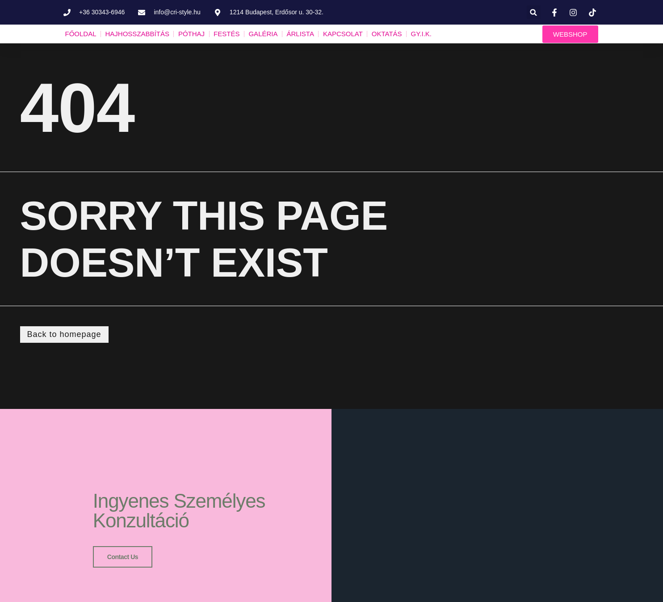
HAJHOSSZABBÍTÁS (137, 34)
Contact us (122, 556)
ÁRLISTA (300, 34)
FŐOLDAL (81, 34)
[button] (534, 12)
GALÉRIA (262, 34)
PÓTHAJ (191, 34)
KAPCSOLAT (343, 34)
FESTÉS (226, 34)
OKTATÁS (387, 34)
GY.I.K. (421, 34)
